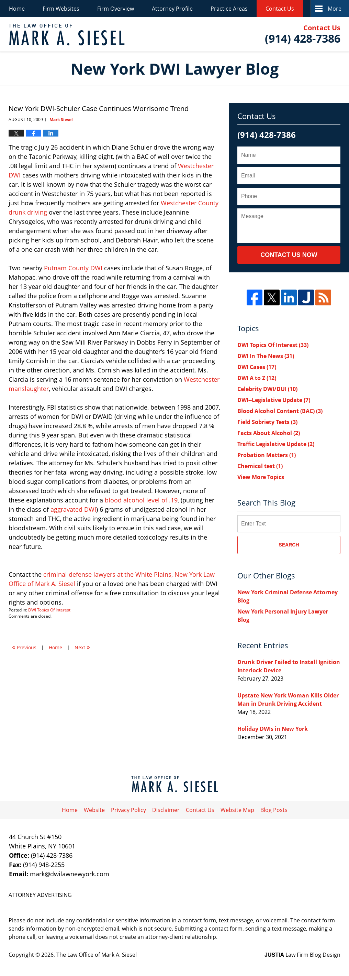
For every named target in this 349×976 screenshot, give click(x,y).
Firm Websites (61, 8)
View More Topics (260, 477)
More (334, 8)
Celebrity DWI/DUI (267, 389)
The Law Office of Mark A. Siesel (96, 954)
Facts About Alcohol (268, 433)
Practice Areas (229, 8)
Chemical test (260, 466)
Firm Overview (115, 8)
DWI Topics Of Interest (49, 610)
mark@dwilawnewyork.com (69, 874)
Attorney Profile (172, 8)
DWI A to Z (256, 378)
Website (94, 810)
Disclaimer (166, 810)
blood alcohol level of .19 (141, 500)
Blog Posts (274, 810)
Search (289, 544)
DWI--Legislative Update (273, 400)
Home (17, 8)
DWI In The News (265, 356)
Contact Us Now (288, 254)
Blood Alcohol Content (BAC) (280, 411)
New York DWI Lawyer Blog (67, 34)
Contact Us (280, 8)
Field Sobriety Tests (267, 422)
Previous (24, 646)
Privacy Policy (128, 810)
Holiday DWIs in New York (272, 729)
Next (82, 646)
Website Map (237, 810)
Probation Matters (266, 455)
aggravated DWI (73, 509)
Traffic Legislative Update (275, 444)
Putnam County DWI (74, 268)
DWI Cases (256, 367)
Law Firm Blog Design (302, 954)
